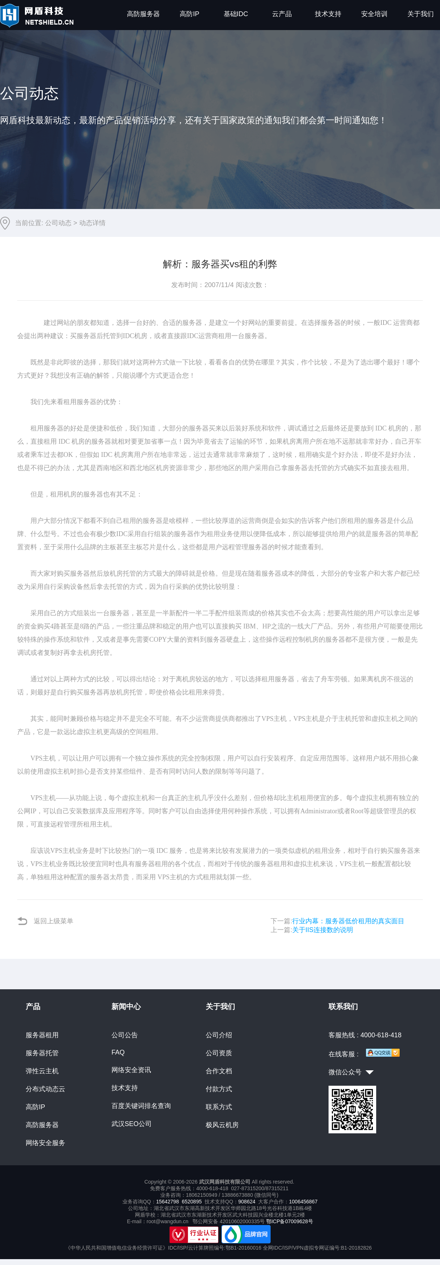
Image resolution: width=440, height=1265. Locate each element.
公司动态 (58, 223)
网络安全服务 (45, 1143)
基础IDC (236, 14)
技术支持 (328, 14)
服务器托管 (42, 1053)
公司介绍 (219, 1035)
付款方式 (219, 1089)
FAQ (118, 1052)
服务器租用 (42, 1035)
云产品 (282, 14)
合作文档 (219, 1071)
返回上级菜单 (45, 921)
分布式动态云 (45, 1089)
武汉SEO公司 (131, 1124)
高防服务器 (143, 14)
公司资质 (219, 1053)
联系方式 (219, 1107)
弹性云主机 (42, 1071)
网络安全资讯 (131, 1070)
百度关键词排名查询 (141, 1106)
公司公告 (124, 1035)
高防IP (189, 14)
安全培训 (374, 14)
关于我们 (420, 14)
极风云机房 (222, 1125)
